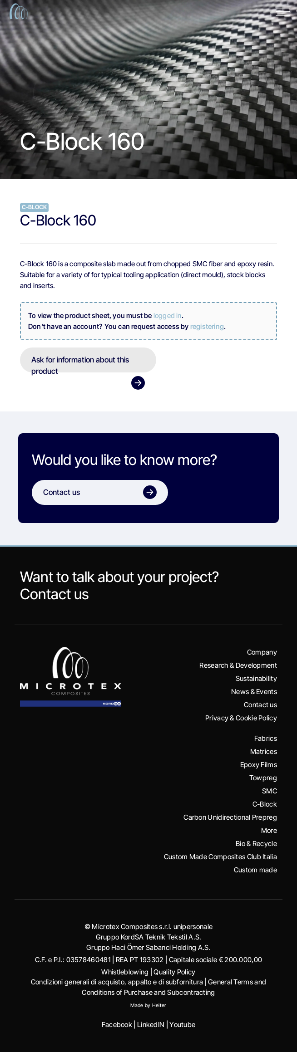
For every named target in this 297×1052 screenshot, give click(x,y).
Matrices (263, 751)
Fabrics (265, 738)
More (269, 830)
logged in (167, 315)
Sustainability (256, 678)
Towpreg (263, 777)
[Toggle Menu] (283, 11)
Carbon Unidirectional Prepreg (230, 817)
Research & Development (238, 665)
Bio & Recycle (256, 843)
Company (262, 652)
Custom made (255, 870)
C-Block (264, 804)
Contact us (54, 594)
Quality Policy (174, 972)
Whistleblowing (124, 972)
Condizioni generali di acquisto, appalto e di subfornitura (117, 982)
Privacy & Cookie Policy (241, 718)
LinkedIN (150, 1024)
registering (207, 326)
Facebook (117, 1024)
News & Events (254, 691)
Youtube (182, 1024)
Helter (159, 1005)
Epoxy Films (258, 764)
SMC (269, 791)
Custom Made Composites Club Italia (220, 856)
